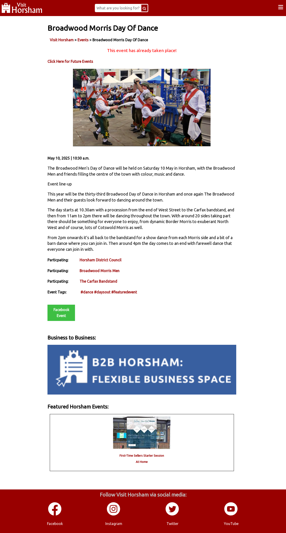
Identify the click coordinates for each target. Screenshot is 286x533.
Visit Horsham (62, 40)
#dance (87, 292)
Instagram (113, 524)
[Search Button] (144, 8)
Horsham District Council (100, 260)
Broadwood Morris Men (99, 271)
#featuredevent (124, 292)
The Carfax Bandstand (98, 281)
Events (83, 40)
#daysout (102, 292)
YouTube (231, 524)
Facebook (55, 524)
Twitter (172, 524)
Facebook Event (61, 313)
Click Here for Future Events (70, 61)
